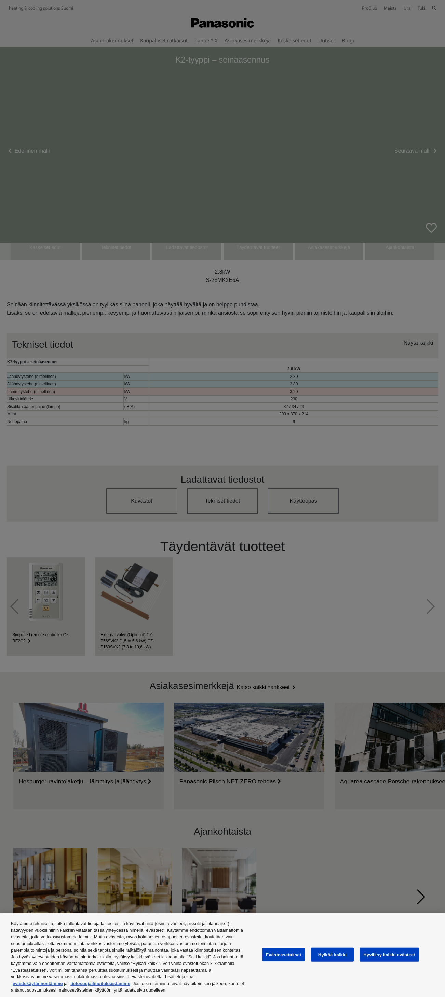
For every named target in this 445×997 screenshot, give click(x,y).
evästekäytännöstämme (38, 983)
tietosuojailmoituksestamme (100, 983)
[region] (222, 955)
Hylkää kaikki (332, 954)
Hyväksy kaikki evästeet (389, 954)
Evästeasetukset (283, 954)
